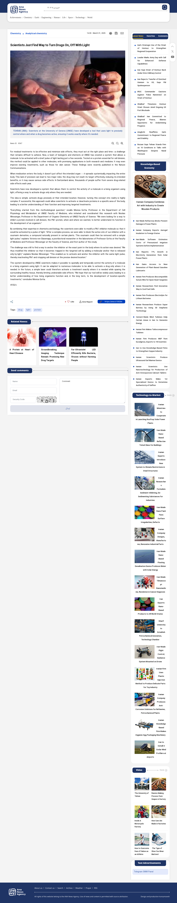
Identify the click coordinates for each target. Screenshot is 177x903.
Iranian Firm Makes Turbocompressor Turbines (151, 331)
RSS (95, 888)
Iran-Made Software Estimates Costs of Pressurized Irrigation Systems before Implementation (151, 242)
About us (38, 888)
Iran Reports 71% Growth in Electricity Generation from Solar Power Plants (151, 255)
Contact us (49, 888)
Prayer (88, 888)
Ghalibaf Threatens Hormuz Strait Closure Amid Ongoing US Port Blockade (151, 107)
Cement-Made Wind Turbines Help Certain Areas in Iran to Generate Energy (151, 320)
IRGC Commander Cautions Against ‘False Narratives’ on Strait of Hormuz (151, 95)
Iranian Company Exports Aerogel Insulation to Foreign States (151, 232)
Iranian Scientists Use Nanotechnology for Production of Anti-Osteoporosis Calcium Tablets (151, 369)
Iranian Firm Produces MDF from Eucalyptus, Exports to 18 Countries (151, 340)
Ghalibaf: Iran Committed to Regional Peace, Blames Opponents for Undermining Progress (151, 121)
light (28, 309)
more (169, 395)
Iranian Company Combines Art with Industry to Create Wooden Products (150, 206)
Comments (163, 36)
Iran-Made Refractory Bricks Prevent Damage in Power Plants (151, 223)
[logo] (22, 9)
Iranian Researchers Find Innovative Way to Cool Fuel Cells (151, 288)
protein (37, 309)
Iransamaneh (164, 896)
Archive (69, 888)
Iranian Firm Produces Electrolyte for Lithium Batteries (151, 297)
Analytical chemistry (36, 33)
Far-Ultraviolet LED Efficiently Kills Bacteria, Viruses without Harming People (83, 355)
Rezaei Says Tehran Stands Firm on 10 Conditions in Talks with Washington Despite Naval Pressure (151, 149)
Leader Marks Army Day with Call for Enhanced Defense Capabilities (151, 60)
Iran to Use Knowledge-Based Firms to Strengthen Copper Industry (151, 350)
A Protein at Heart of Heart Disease (22, 351)
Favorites (151, 36)
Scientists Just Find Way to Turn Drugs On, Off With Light (50, 45)
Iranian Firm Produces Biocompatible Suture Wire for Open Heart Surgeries (151, 278)
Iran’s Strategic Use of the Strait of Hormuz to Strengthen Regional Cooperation (151, 48)
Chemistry (15, 33)
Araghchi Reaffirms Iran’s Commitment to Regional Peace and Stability (151, 135)
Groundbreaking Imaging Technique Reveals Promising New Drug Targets (52, 355)
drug (20, 309)
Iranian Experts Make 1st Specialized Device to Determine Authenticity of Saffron (151, 382)
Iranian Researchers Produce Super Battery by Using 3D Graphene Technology (151, 307)
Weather (79, 888)
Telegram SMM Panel (143, 871)
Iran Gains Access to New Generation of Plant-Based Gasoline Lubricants (151, 267)
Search (60, 888)
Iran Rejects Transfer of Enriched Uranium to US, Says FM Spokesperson (151, 82)
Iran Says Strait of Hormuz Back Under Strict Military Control (151, 72)
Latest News (137, 36)
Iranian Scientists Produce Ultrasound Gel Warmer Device (151, 359)
